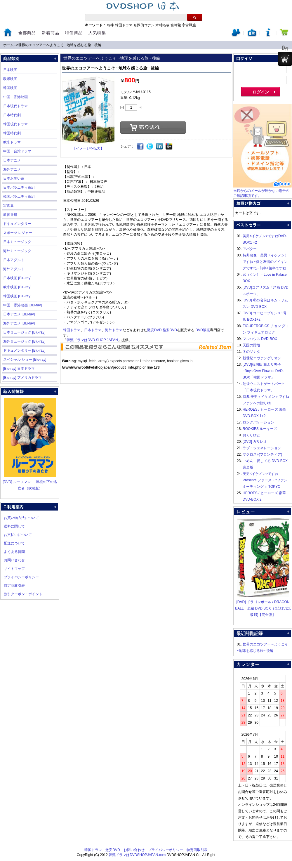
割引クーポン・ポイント (23, 594)
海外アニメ (12, 169)
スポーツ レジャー (17, 233)
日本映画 (10, 70)
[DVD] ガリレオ (255, 442)
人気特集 (97, 32)
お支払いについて (18, 535)
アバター (250, 249)
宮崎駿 (176, 25)
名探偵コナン (143, 25)
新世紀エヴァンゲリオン (262, 358)
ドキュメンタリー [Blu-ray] (24, 350)
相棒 (110, 25)
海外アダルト (13, 269)
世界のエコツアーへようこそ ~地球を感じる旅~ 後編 (59, 45)
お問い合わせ (14, 560)
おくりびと (251, 435)
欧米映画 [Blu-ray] (17, 287)
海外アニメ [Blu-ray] (19, 323)
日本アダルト (13, 260)
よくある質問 (14, 552)
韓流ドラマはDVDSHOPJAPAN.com (137, 855)
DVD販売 (202, 330)
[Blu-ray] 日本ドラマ (19, 369)
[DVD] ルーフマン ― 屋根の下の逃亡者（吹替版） (30, 481)
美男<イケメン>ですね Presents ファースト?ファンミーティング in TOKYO (265, 480)
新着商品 (50, 32)
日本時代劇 (12, 115)
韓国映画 (10, 88)
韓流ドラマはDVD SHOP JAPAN (92, 340)
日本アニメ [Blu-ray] (19, 314)
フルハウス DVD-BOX (260, 339)
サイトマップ (14, 569)
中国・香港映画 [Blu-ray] (22, 305)
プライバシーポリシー (21, 577)
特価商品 (74, 32)
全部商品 (27, 32)
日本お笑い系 (13, 178)
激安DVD (154, 330)
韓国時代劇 (12, 133)
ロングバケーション (258, 422)
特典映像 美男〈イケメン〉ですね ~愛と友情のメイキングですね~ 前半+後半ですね (265, 261)
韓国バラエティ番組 (19, 197)
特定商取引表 (14, 586)
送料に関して (14, 526)
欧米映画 (10, 79)
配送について (14, 543)
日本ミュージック (17, 242)
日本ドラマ (93, 330)
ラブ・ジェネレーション (262, 448)
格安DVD (170, 330)
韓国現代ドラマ (15, 124)
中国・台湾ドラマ (17, 151)
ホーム (8, 45)
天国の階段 (251, 345)
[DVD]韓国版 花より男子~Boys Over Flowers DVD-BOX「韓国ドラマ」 (263, 370)
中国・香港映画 (15, 97)
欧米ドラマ (12, 142)
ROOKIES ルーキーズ (260, 429)
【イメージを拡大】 (88, 148)
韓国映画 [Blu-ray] (17, 296)
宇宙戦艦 (189, 25)
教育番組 (10, 215)
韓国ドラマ (124, 25)
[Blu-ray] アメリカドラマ (22, 378)
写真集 (8, 206)
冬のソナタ (251, 352)
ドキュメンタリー (17, 224)
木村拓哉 (162, 25)
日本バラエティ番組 (19, 187)
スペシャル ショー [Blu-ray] (24, 359)
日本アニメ (12, 160)
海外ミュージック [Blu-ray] (24, 341)
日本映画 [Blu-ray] (17, 278)
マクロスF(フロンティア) (262, 454)
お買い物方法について (21, 518)
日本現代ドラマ (15, 106)
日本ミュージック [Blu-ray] (24, 332)
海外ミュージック (17, 251)
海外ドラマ (114, 330)
